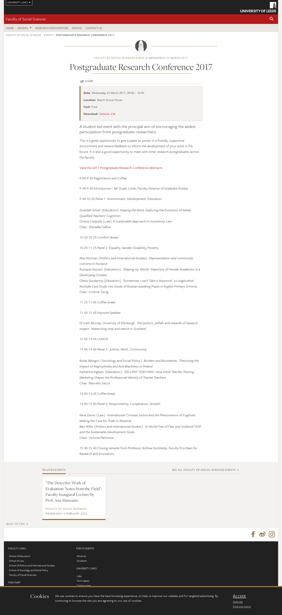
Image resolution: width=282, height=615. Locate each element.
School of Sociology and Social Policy (28, 570)
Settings (238, 602)
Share (89, 81)
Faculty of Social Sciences (26, 19)
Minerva (81, 556)
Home (10, 28)
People (77, 28)
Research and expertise (51, 28)
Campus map (84, 585)
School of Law (16, 561)
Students (82, 561)
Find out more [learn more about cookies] (242, 606)
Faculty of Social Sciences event (119, 58)
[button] (271, 19)
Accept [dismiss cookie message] (239, 595)
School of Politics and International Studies (32, 565)
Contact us (94, 28)
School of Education (19, 556)
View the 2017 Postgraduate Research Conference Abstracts (121, 167)
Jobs (79, 576)
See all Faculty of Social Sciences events (204, 470)
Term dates (83, 581)
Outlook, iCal (107, 114)
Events (48, 35)
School (23, 28)
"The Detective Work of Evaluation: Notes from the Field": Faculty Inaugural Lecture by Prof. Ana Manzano (73, 491)
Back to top (15, 524)
